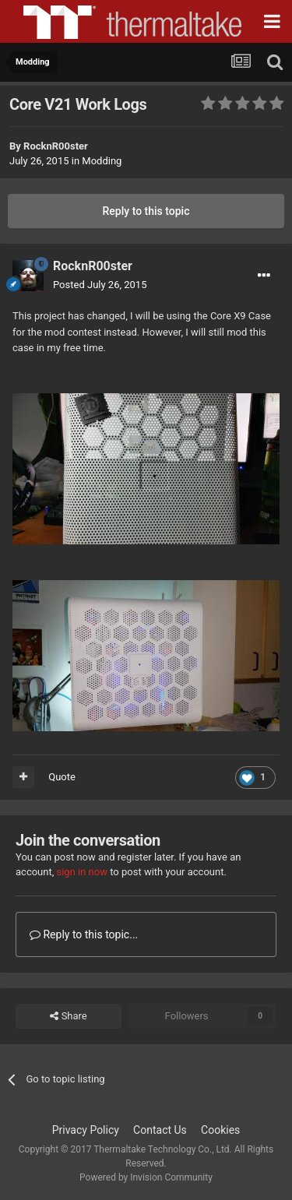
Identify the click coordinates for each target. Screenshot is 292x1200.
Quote (62, 777)
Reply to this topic (146, 211)
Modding (101, 161)
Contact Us (160, 1130)
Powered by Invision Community (146, 1177)
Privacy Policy (85, 1130)
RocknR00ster (55, 146)
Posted (99, 284)
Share (68, 1016)
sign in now (81, 872)
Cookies (220, 1130)
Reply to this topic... (84, 934)
